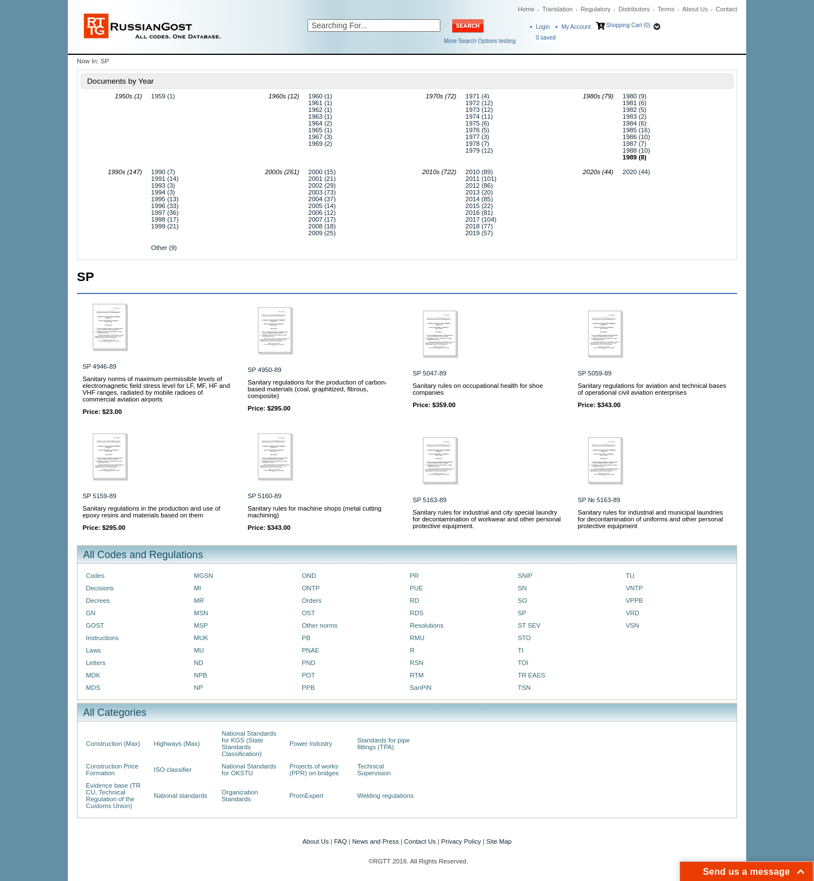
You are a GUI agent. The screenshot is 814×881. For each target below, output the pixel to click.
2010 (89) (479, 172)
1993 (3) (163, 185)
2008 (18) (322, 226)
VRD (632, 613)
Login (542, 27)
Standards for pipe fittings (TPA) (383, 743)
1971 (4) (477, 96)
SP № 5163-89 (599, 499)
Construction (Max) (113, 743)
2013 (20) (479, 192)
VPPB (634, 600)
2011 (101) (480, 178)
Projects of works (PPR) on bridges (314, 769)
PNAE (310, 650)
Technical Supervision (374, 769)
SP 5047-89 (430, 373)
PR (414, 575)
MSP (201, 625)
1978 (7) (477, 143)
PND (308, 662)
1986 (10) (636, 136)
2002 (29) (322, 185)
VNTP (634, 588)
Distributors (634, 9)
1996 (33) (165, 205)
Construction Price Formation (112, 769)
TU (630, 575)
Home (526, 9)
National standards (180, 795)
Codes (95, 575)
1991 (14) (165, 178)
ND (198, 662)
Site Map (499, 841)
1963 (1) (320, 116)
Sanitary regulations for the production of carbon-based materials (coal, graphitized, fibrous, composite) (317, 389)
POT (308, 675)
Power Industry (310, 743)
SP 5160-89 (265, 496)
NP (198, 687)
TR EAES (531, 675)
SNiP (525, 575)
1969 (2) (320, 143)
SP (522, 613)
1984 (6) (634, 123)
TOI (523, 662)
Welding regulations (385, 795)
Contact (726, 9)
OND (309, 575)
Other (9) (163, 247)
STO (524, 637)
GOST (95, 625)
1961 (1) (320, 103)
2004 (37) (322, 199)
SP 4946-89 (99, 366)
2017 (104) (480, 219)
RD (414, 600)
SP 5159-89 (99, 496)
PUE (416, 588)
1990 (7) (163, 172)
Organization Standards (240, 795)
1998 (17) (165, 219)
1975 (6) (477, 123)
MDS (93, 687)
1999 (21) (165, 226)
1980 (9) (634, 96)
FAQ (340, 841)
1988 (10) (636, 150)
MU (199, 650)
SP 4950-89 (265, 369)
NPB (200, 675)
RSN (416, 662)
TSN (524, 687)
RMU (417, 637)
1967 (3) (320, 136)
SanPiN (421, 687)
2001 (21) (322, 178)
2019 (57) (479, 233)
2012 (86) (479, 185)
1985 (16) (636, 130)
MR (199, 600)
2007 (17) (322, 219)
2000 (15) (322, 172)
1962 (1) (320, 109)
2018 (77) (479, 226)
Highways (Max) (177, 743)
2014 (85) (479, 199)
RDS (416, 613)
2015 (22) (479, 205)
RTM (416, 675)
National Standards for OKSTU (249, 769)
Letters (96, 662)
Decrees (98, 600)
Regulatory (595, 9)
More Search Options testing (480, 41)
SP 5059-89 (595, 373)
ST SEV (529, 625)
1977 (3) (477, 136)
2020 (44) (636, 172)
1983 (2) (634, 116)
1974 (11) (479, 116)
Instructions (102, 637)
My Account (576, 27)
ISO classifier (173, 769)
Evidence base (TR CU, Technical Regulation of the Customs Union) (113, 795)
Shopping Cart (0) (628, 25)
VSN (632, 625)
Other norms (319, 625)
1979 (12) (479, 150)
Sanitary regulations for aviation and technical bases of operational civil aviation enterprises (652, 389)
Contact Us (420, 841)
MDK (93, 675)
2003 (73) (322, 192)
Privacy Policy (461, 841)
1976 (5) (477, 130)
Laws (93, 650)
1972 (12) (479, 103)
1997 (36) (165, 212)
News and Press (375, 841)
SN (522, 588)
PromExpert (306, 795)
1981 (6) (634, 103)
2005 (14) (322, 205)
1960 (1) (320, 96)
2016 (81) (479, 212)
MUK (201, 637)
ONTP (311, 588)
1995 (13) (165, 199)
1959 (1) (163, 96)
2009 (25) (322, 233)
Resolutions (426, 625)
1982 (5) (634, 109)
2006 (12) (322, 212)
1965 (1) (320, 130)
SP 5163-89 (430, 499)
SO (522, 600)
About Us (695, 9)
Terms (665, 9)
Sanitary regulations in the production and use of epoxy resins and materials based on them (151, 512)
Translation (557, 9)
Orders (312, 600)
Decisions (100, 588)
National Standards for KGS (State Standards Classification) (249, 743)
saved (546, 37)
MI (197, 588)
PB (306, 637)
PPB (308, 687)
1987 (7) (634, 143)
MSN (201, 613)
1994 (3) (163, 192)
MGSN (203, 575)
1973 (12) (479, 109)
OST (308, 613)
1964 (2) (320, 123)
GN (91, 613)
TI (520, 650)
